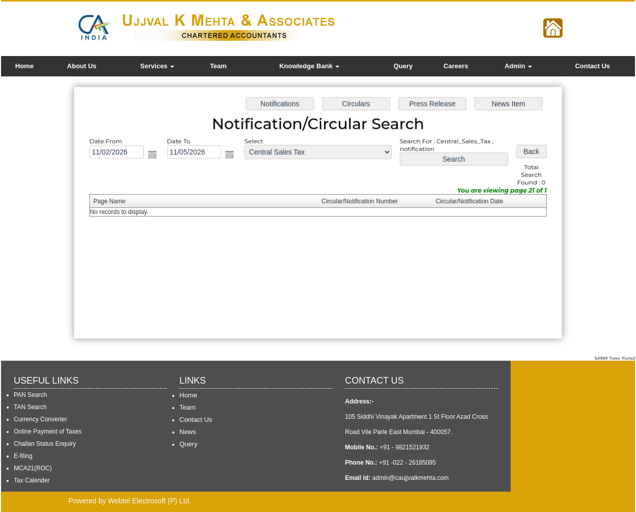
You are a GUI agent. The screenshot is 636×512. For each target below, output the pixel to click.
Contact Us (592, 66)
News (187, 432)
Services (157, 66)
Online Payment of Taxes (48, 431)
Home (24, 66)
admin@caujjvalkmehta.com (410, 477)
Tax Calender (32, 480)
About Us (82, 66)
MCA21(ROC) (33, 468)
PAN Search (30, 394)
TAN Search (30, 407)
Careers (455, 66)
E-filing (23, 456)
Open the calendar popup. (155, 155)
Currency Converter (40, 419)
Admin (518, 66)
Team (218, 66)
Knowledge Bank (309, 66)
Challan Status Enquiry (45, 443)
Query (403, 66)
